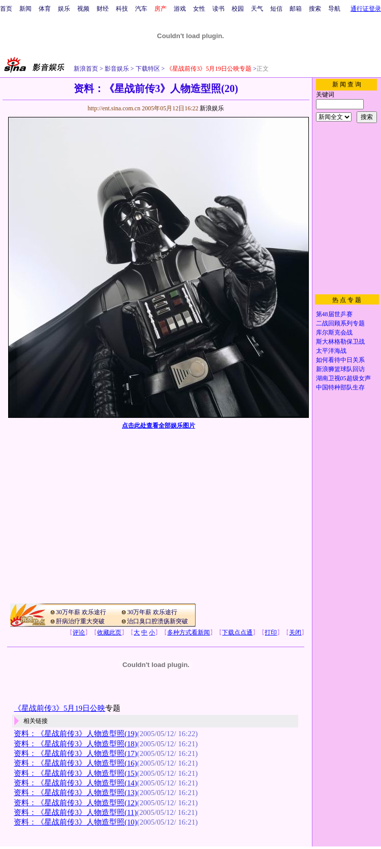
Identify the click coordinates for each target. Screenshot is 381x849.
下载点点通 (237, 632)
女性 (199, 8)
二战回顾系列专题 (340, 323)
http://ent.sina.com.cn (114, 108)
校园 (238, 8)
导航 (334, 8)
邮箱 (296, 8)
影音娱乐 (117, 68)
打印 (271, 632)
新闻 (25, 8)
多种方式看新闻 (188, 632)
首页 (6, 8)
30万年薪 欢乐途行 (81, 612)
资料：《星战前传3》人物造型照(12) (75, 803)
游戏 (180, 8)
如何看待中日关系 (340, 359)
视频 (83, 8)
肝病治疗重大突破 (80, 621)
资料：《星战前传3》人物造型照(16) (75, 763)
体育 (45, 8)
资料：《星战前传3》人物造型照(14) (75, 783)
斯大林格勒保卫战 (340, 341)
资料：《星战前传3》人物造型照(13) (75, 793)
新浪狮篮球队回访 (340, 369)
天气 (257, 8)
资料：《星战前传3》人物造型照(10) (75, 822)
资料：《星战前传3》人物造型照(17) (75, 753)
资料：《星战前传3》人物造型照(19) (75, 734)
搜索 (315, 8)
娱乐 (64, 8)
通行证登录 (366, 8)
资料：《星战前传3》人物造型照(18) (75, 744)
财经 (103, 8)
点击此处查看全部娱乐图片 (158, 425)
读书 (218, 8)
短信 (276, 8)
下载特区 (147, 68)
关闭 (295, 632)
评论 (79, 632)
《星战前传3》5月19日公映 (59, 708)
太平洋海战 (331, 350)
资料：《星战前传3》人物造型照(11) (75, 812)
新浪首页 (86, 68)
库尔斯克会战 (334, 332)
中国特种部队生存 (340, 387)
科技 (122, 8)
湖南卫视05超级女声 (343, 378)
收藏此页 (109, 632)
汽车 (141, 8)
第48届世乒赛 (334, 314)
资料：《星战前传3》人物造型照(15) (75, 773)
